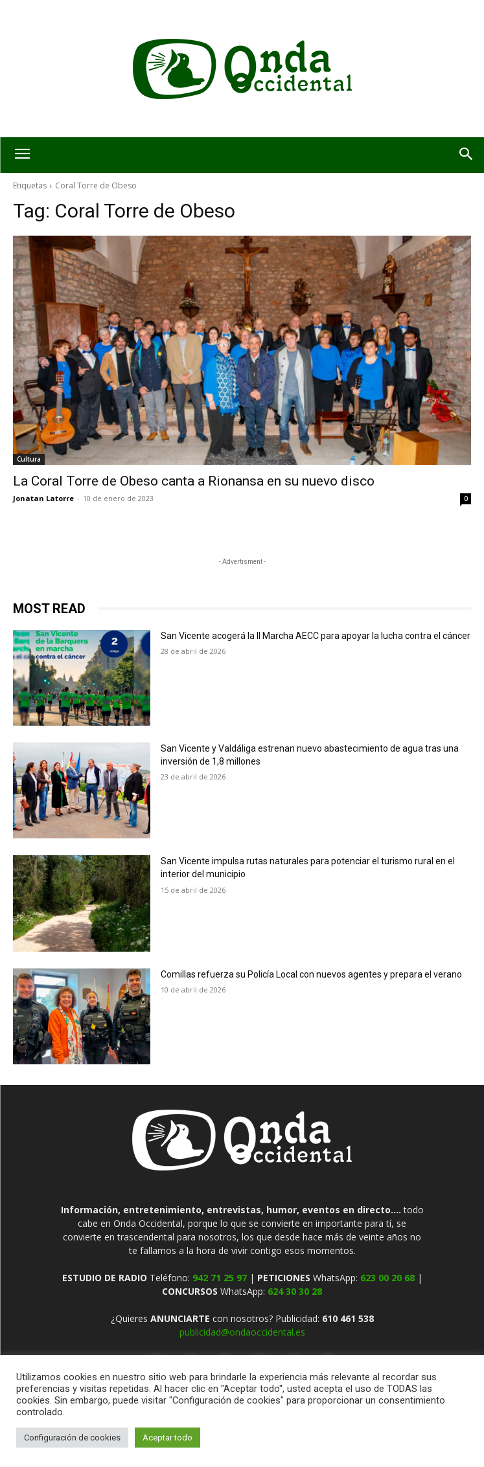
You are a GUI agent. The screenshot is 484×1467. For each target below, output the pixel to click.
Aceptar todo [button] (167, 1437)
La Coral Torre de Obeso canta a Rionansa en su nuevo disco (194, 481)
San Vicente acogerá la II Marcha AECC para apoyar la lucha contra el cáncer (315, 636)
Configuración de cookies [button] (72, 1437)
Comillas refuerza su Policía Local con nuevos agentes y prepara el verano (311, 974)
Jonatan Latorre (43, 498)
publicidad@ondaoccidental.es (242, 1332)
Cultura (29, 459)
